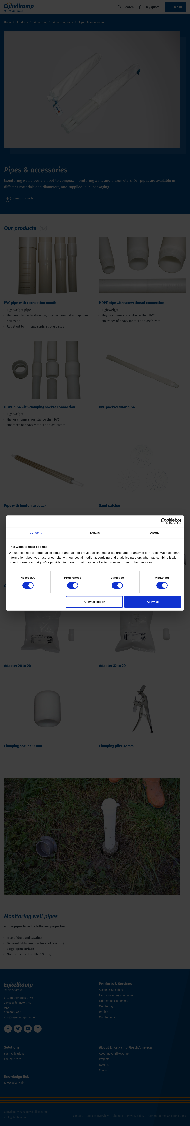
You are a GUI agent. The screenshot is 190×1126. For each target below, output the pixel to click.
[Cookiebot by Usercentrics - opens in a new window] (164, 521)
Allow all (153, 601)
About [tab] (154, 532)
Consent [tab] (36, 532)
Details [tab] (95, 532)
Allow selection (94, 601)
